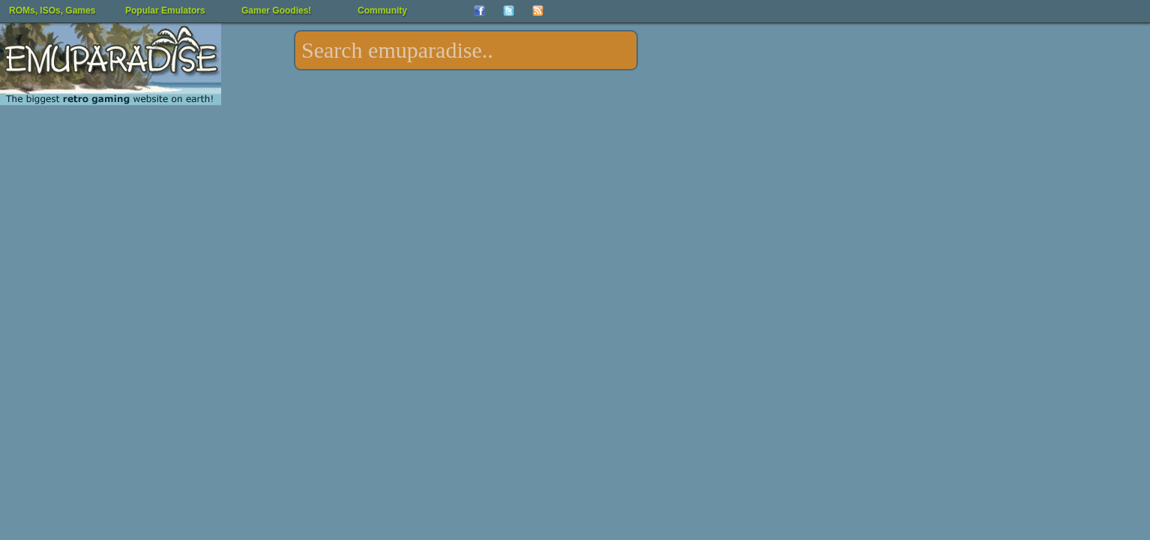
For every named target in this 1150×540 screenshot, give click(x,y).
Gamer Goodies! (276, 10)
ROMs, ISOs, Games (52, 10)
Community (382, 10)
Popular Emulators (165, 10)
